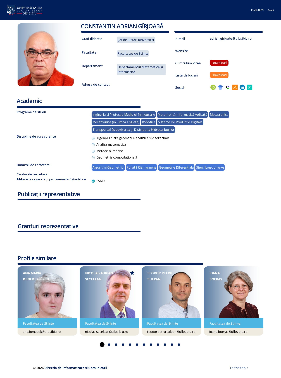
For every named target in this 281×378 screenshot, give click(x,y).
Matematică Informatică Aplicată (182, 114)
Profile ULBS (257, 9)
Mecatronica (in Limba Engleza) (115, 122)
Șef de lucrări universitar (136, 40)
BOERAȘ (215, 279)
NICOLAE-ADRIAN (99, 273)
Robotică (148, 122)
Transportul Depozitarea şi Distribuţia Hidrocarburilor (133, 129)
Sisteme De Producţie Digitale (180, 122)
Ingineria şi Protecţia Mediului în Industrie (123, 114)
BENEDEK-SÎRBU (36, 279)
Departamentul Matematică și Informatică (140, 69)
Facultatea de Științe (133, 53)
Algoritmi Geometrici (108, 167)
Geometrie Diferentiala (176, 167)
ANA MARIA (32, 273)
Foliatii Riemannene (141, 167)
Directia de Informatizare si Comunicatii (75, 368)
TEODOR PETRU (159, 273)
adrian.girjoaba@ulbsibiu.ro (231, 38)
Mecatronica (219, 114)
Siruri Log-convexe (210, 167)
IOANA (214, 273)
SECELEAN (93, 279)
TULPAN (153, 279)
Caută (271, 9)
